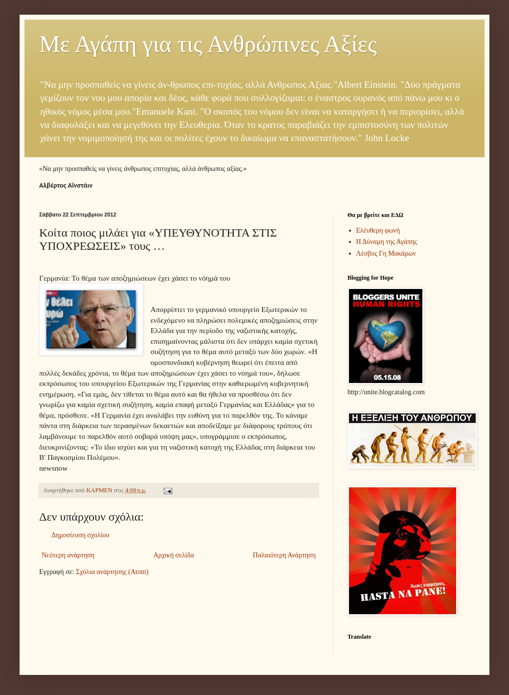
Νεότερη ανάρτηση (68, 555)
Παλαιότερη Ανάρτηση (284, 555)
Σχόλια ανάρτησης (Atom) (112, 571)
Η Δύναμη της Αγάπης (386, 241)
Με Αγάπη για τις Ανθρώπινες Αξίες (208, 44)
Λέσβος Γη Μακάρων (386, 253)
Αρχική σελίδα (173, 555)
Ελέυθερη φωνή (378, 230)
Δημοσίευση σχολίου (80, 535)
